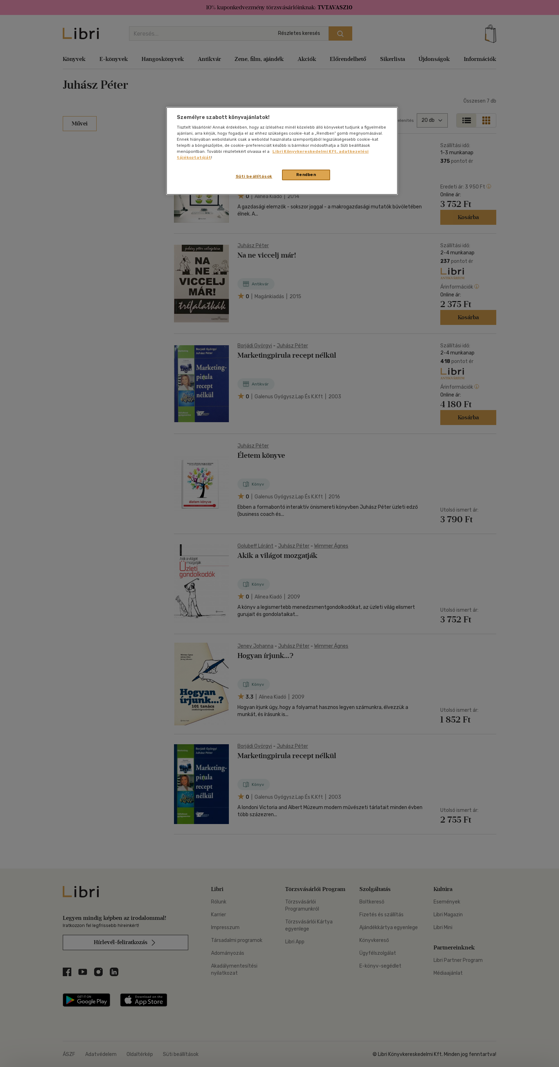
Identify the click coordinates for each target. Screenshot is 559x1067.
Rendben (306, 174)
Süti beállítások (254, 176)
